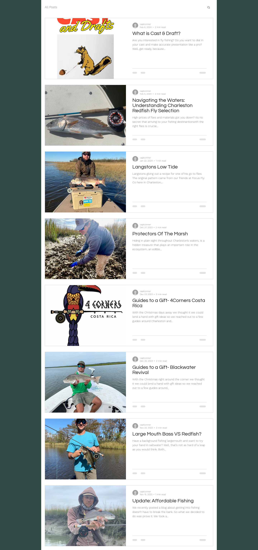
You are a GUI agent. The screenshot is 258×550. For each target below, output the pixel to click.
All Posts (51, 7)
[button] (208, 7)
